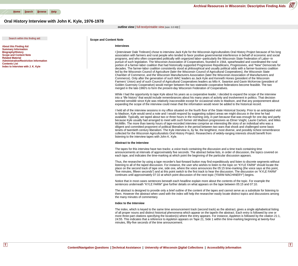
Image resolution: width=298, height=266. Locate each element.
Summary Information (15, 49)
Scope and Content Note (16, 55)
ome (16, 11)
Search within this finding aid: (25, 38)
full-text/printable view (150, 27)
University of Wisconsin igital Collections (174, 247)
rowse (41, 11)
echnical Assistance (127, 247)
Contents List (10, 63)
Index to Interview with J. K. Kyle (21, 66)
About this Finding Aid (15, 46)
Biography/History (13, 52)
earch (29, 11)
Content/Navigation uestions (89, 247)
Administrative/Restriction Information (24, 60)
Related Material (11, 57)
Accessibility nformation (224, 247)
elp (54, 11)
